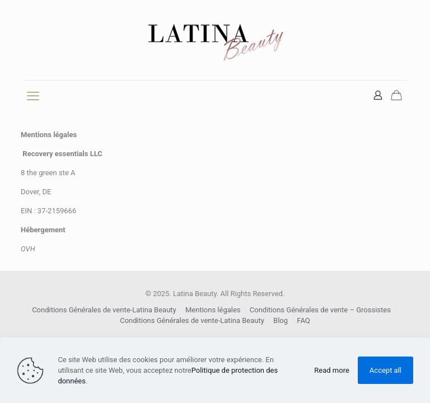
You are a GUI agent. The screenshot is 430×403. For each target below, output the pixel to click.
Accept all (385, 370)
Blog (280, 320)
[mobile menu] (33, 96)
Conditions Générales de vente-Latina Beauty (104, 310)
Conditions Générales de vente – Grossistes (320, 310)
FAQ (303, 320)
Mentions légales (213, 310)
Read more (331, 370)
